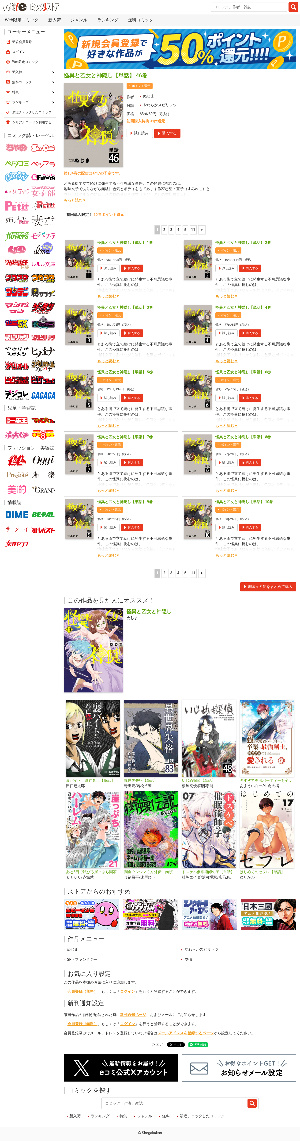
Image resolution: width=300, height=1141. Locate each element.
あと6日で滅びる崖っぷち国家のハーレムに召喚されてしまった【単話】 (93, 872)
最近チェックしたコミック (202, 1116)
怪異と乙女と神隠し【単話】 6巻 (243, 372)
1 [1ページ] (157, 230)
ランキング (107, 19)
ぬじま (148, 96)
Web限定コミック (21, 19)
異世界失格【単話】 (141, 780)
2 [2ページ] (164, 230)
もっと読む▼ (75, 200)
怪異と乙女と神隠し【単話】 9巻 (125, 502)
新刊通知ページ (133, 1015)
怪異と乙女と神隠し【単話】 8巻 (243, 437)
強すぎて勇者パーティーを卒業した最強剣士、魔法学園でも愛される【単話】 (267, 780)
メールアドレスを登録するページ (186, 1033)
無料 (166, 1116)
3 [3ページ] (171, 230)
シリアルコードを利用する (32, 122)
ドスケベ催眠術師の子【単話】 (208, 872)
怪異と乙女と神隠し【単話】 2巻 (243, 243)
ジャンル (79, 19)
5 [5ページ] (185, 230)
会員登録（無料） (83, 991)
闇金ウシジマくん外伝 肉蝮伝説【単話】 (151, 872)
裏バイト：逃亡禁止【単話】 (90, 780)
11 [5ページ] (193, 230)
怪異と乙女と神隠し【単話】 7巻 (125, 437)
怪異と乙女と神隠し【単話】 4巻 (243, 307)
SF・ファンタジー (82, 959)
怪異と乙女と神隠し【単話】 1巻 (125, 243)
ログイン (127, 991)
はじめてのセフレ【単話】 (262, 872)
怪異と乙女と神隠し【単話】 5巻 (125, 372)
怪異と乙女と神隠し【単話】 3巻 (125, 307)
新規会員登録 (22, 42)
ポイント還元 (141, 86)
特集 (123, 1116)
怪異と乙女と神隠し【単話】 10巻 (244, 502)
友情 (188, 959)
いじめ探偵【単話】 (199, 780)
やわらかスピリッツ (160, 105)
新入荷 (54, 19)
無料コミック (140, 19)
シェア (157, 1044)
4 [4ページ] (178, 230)
